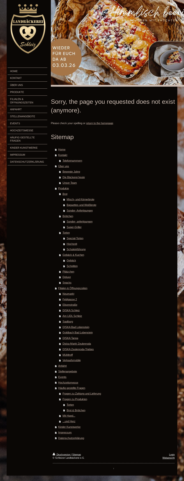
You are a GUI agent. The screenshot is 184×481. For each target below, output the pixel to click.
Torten (66, 232)
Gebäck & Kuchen (73, 254)
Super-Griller (74, 227)
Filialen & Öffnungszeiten (72, 288)
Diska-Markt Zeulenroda (77, 343)
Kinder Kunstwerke (69, 426)
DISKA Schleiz (71, 310)
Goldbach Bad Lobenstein (78, 332)
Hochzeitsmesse (68, 382)
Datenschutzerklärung (71, 438)
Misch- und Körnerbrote (80, 199)
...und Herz (69, 421)
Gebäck (71, 260)
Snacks (67, 282)
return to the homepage (99, 123)
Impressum (65, 432)
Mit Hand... (69, 415)
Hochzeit (72, 243)
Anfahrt (62, 365)
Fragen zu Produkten (75, 399)
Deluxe (67, 277)
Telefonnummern (72, 160)
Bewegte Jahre (71, 171)
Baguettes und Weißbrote (81, 204)
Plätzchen (68, 271)
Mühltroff (68, 354)
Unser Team (70, 182)
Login (172, 454)
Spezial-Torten (75, 238)
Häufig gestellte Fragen (71, 387)
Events (62, 376)
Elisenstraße (70, 304)
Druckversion (62, 454)
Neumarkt (68, 293)
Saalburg (68, 321)
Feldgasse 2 (70, 299)
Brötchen (68, 216)
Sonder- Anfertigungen (80, 210)
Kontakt (62, 155)
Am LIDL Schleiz (72, 315)
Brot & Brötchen (76, 410)
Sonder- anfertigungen (80, 221)
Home (61, 149)
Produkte (63, 188)
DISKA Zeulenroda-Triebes (78, 349)
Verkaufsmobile (72, 360)
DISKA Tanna (70, 338)
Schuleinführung (76, 249)
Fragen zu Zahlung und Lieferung (82, 393)
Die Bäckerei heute (74, 177)
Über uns (63, 166)
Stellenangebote (67, 371)
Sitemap (76, 454)
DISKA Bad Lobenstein (76, 327)
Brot (65, 193)
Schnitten (72, 266)
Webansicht (168, 457)
